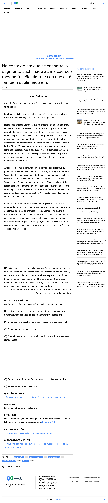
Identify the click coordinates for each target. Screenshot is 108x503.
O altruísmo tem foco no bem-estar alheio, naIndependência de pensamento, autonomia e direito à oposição (91, 146)
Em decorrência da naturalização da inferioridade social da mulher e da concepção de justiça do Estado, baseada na (91, 210)
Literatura (29, 8)
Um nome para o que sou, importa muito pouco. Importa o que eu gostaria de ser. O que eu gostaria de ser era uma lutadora (90, 157)
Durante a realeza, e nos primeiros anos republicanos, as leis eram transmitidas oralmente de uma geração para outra (90, 252)
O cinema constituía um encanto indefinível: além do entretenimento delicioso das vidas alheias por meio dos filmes (91, 167)
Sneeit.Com (57, 499)
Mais (6, 13)
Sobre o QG (74, 481)
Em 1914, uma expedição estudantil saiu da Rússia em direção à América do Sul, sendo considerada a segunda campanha (91, 220)
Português (18, 8)
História (53, 8)
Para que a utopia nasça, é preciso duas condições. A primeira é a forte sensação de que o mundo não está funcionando (91, 101)
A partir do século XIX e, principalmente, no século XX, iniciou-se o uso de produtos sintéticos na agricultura (91, 273)
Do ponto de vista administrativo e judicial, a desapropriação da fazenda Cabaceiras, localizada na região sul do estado (91, 135)
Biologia (74, 8)
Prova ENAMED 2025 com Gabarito (54, 58)
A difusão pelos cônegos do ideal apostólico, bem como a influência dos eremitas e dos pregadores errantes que (91, 111)
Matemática (42, 8)
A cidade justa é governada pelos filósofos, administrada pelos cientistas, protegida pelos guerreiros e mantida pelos (91, 199)
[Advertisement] (54, 37)
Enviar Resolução (74, 477)
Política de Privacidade (92, 481)
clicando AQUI (48, 422)
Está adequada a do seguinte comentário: (29, 433)
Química (84, 8)
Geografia (63, 8)
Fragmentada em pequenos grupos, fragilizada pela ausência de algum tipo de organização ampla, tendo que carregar (91, 284)
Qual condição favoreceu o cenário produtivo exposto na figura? (93, 89)
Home (7, 8)
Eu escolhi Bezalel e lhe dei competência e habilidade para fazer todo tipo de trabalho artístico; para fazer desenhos (91, 231)
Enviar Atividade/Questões (92, 477)
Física (94, 8)
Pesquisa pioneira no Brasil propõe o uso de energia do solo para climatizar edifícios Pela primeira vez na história (91, 263)
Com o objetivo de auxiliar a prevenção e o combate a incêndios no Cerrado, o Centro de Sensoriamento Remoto (90, 178)
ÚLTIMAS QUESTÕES (85, 69)
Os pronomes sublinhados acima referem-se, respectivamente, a (35, 397)
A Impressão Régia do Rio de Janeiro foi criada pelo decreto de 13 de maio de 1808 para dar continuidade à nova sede (91, 188)
